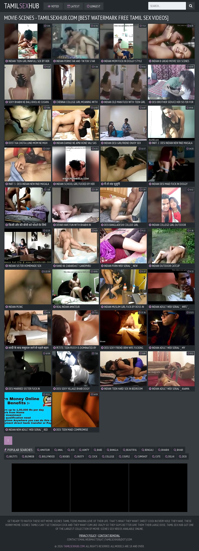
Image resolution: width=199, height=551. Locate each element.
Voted (53, 6)
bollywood (47, 456)
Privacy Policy (87, 535)
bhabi (178, 450)
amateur (43, 450)
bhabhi (163, 450)
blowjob (28, 456)
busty (79, 456)
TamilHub (21, 6)
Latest (73, 6)
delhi (169, 456)
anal (58, 450)
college (108, 456)
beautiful (130, 450)
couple (124, 456)
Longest (93, 6)
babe (98, 450)
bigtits (11, 456)
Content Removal (109, 535)
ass (71, 450)
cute (156, 456)
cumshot (141, 456)
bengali (148, 450)
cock (93, 456)
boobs (64, 456)
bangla (112, 450)
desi (183, 456)
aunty (84, 450)
